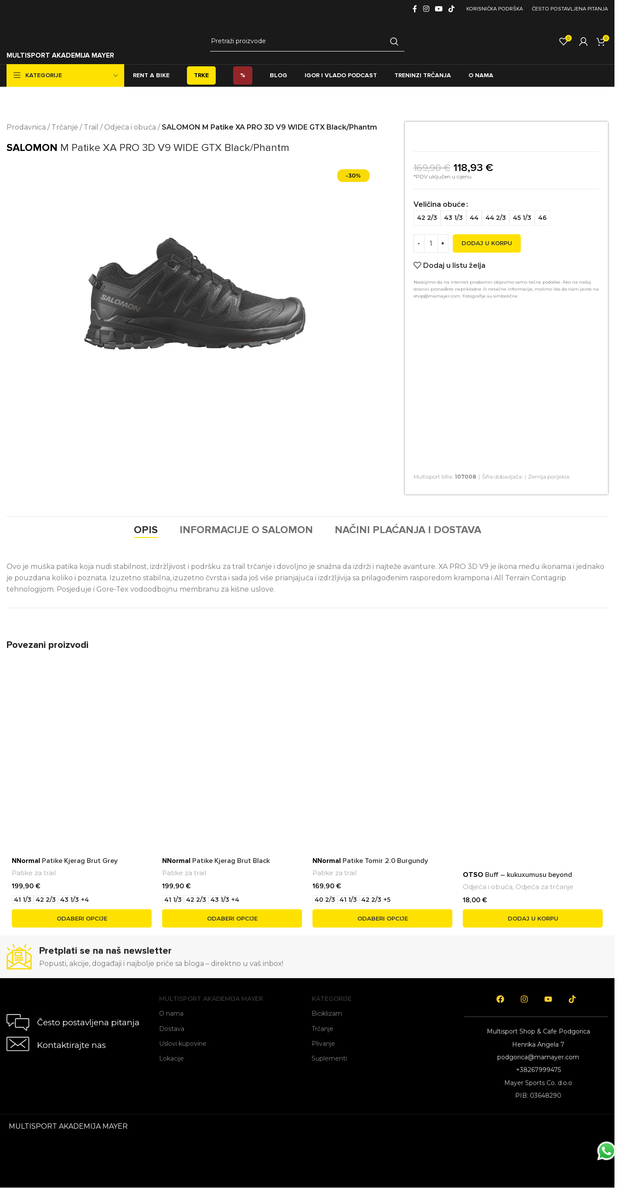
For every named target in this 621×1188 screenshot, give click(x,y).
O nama (171, 1013)
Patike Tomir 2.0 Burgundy (370, 860)
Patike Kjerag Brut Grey (65, 860)
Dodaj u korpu (487, 247)
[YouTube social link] (438, 9)
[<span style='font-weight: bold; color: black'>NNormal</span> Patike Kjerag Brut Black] (232, 736)
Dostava (171, 1029)
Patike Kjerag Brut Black (216, 860)
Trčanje (64, 127)
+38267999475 (538, 1070)
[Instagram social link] (426, 9)
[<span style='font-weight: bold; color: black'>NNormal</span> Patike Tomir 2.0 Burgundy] (382, 736)
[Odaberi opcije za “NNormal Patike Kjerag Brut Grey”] (82, 918)
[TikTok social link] (452, 9)
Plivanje (323, 1044)
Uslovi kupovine (183, 1044)
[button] (533, 918)
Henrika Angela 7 (538, 1044)
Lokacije (171, 1058)
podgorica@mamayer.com (538, 1057)
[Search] (307, 41)
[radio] (490, 206)
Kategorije (332, 999)
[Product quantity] (431, 247)
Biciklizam (327, 1013)
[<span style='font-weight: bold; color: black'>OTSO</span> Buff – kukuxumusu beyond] (533, 736)
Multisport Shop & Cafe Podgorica (538, 1031)
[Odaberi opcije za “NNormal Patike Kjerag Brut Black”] (232, 918)
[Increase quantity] (443, 247)
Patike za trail (34, 873)
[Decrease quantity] (419, 247)
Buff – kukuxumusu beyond (517, 874)
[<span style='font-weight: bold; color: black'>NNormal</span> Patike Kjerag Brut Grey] (82, 736)
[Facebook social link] (415, 9)
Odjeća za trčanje (544, 887)
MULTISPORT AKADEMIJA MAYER (60, 55)
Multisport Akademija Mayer (211, 999)
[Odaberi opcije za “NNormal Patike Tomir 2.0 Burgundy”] (382, 918)
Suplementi (329, 1058)
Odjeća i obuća (130, 127)
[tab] (146, 530)
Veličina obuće (439, 214)
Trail (91, 127)
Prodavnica (26, 127)
